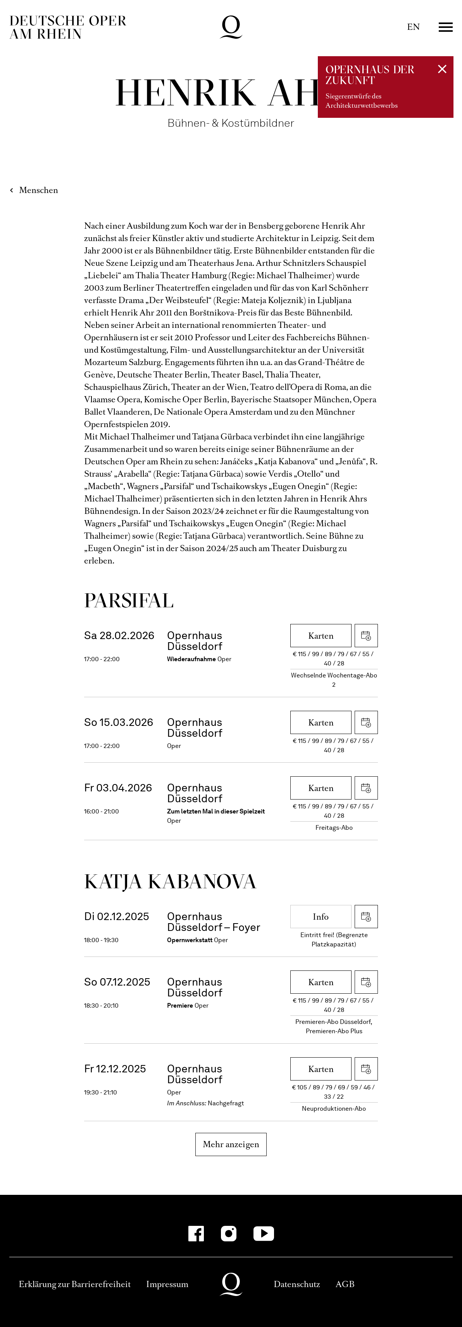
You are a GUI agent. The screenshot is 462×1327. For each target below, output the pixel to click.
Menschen (38, 190)
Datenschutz (297, 1284)
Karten (321, 635)
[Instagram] (228, 1233)
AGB (345, 1284)
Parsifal (129, 600)
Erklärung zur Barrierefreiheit (75, 1284)
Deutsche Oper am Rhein (67, 27)
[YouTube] (263, 1233)
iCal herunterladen (366, 635)
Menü (446, 27)
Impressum (167, 1284)
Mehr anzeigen (231, 1144)
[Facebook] (196, 1233)
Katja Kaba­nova (170, 881)
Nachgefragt (226, 1103)
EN (413, 27)
